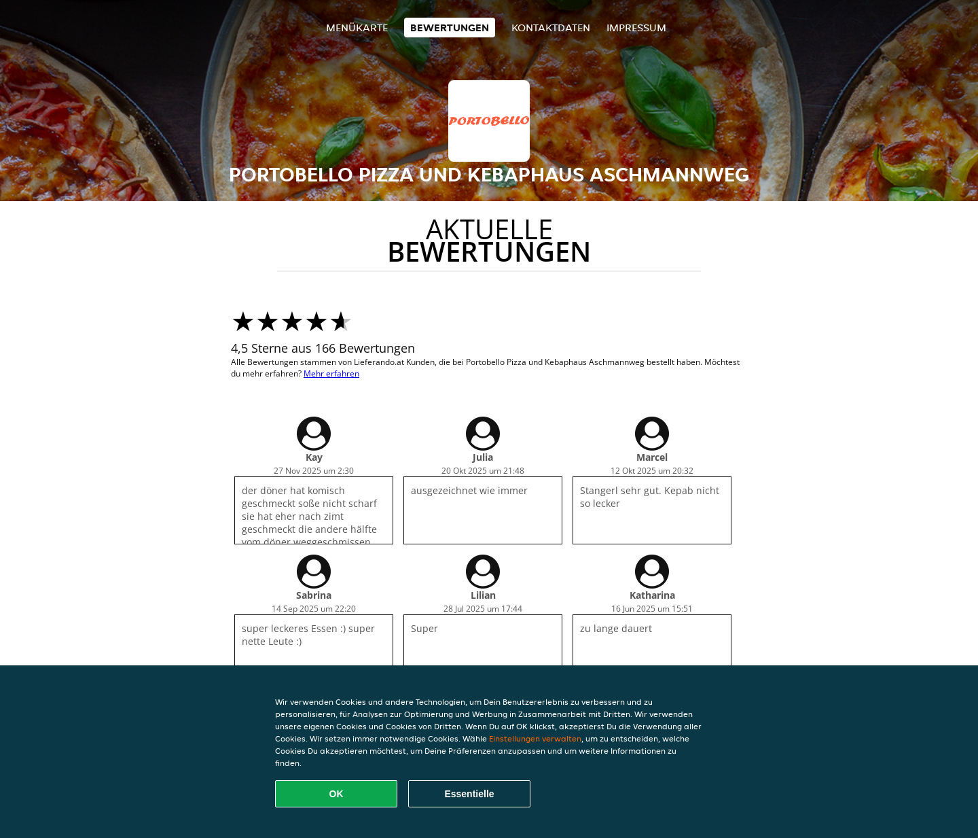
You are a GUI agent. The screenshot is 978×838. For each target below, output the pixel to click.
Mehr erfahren (331, 373)
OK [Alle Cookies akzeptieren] (336, 793)
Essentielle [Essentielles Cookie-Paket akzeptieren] (469, 793)
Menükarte (357, 27)
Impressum (636, 27)
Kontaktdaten (550, 27)
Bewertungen (449, 27)
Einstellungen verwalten (535, 738)
